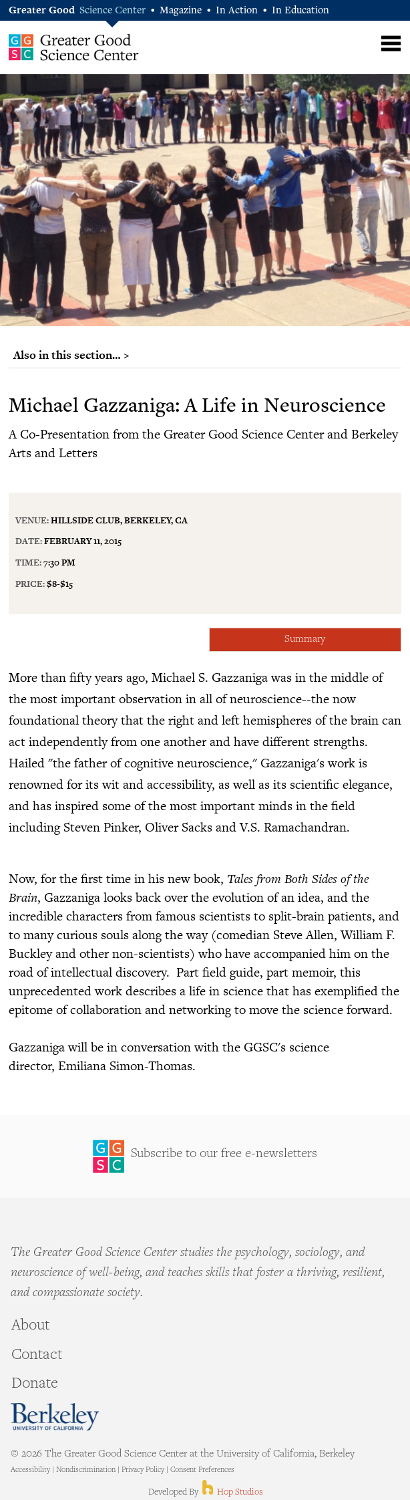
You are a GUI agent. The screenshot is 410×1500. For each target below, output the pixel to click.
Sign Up (205, 1156)
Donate (34, 1384)
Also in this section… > (71, 355)
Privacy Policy (143, 1470)
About (30, 1326)
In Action (237, 11)
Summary (304, 639)
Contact (36, 1356)
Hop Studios (231, 1492)
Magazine (181, 11)
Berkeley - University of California (55, 1416)
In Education (300, 11)
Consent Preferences (202, 1470)
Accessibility (30, 1470)
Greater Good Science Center (74, 47)
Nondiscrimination (86, 1470)
